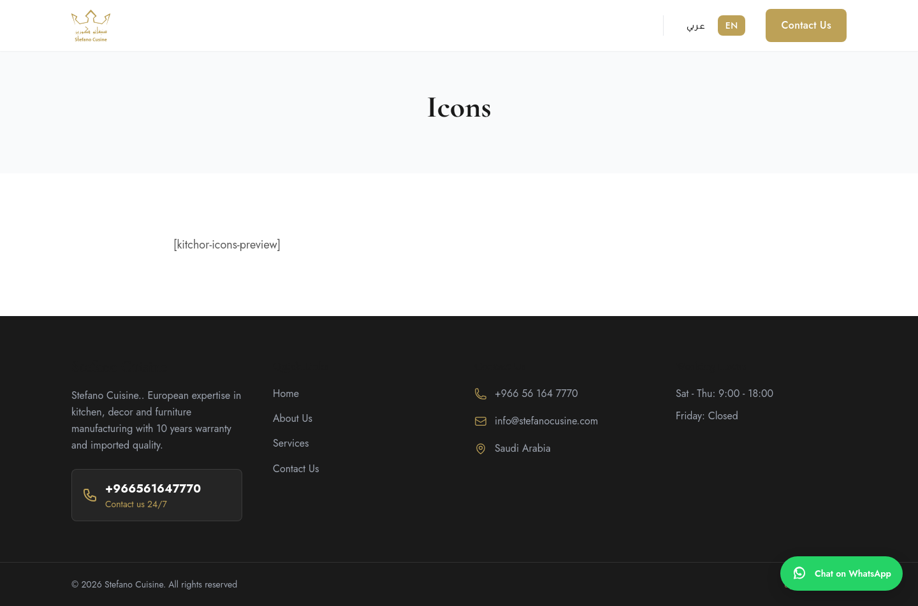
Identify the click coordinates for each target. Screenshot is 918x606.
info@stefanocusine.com (546, 421)
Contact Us (806, 25)
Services (291, 443)
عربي (696, 25)
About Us (292, 418)
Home (286, 393)
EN (731, 25)
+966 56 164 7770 (536, 393)
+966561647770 (153, 488)
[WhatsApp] (841, 573)
